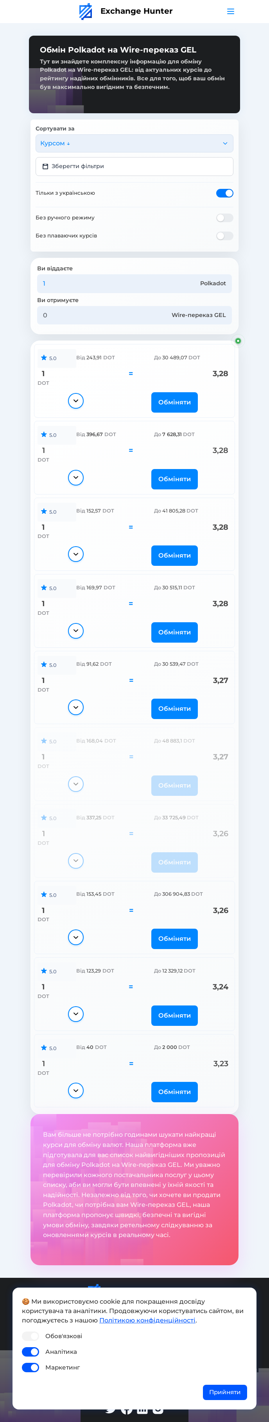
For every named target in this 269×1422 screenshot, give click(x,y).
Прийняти (225, 1392)
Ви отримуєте (58, 300)
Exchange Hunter (126, 11)
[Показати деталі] (75, 401)
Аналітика (61, 1351)
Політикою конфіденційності (147, 1320)
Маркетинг (62, 1367)
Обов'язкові (63, 1336)
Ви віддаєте (55, 268)
